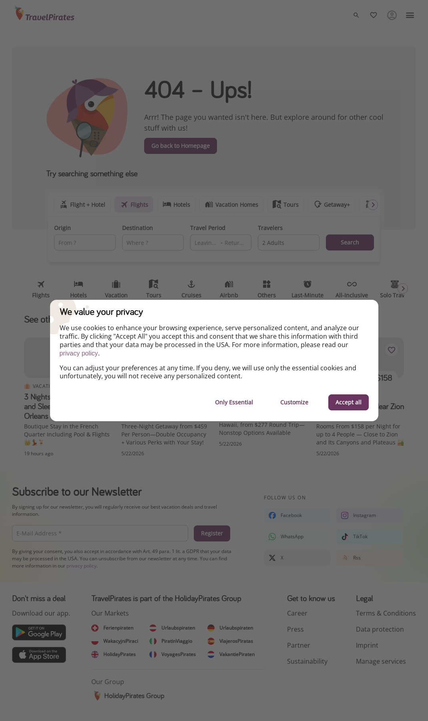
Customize (294, 402)
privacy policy (79, 353)
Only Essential (234, 402)
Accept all (349, 402)
